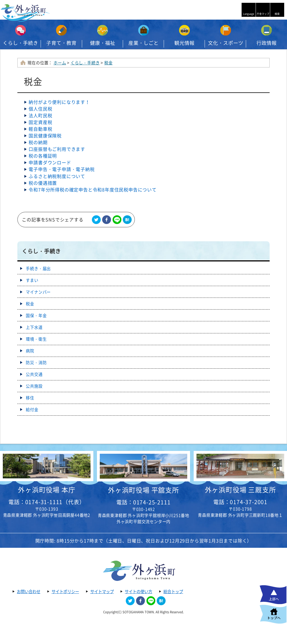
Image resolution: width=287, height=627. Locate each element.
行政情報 (266, 42)
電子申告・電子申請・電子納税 (61, 169)
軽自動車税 (40, 128)
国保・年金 (36, 315)
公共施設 (34, 386)
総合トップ (173, 591)
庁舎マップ (263, 14)
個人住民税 (40, 108)
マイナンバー (38, 292)
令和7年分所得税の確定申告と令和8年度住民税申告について (92, 189)
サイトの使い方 (138, 591)
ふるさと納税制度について (57, 176)
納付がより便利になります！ (59, 102)
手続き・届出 (38, 268)
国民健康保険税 (45, 135)
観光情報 (184, 42)
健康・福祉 (102, 42)
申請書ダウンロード (50, 162)
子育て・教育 (61, 42)
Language (248, 14)
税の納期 (38, 142)
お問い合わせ (28, 591)
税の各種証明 (43, 155)
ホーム (60, 63)
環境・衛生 (36, 339)
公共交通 (34, 374)
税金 (108, 63)
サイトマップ (102, 591)
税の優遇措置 (43, 182)
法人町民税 (40, 115)
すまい (32, 280)
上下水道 (34, 327)
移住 (30, 398)
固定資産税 (40, 122)
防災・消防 (36, 362)
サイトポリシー (65, 591)
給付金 (32, 409)
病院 (30, 351)
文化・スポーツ (225, 42)
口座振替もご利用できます (57, 149)
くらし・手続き (20, 42)
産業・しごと (143, 42)
